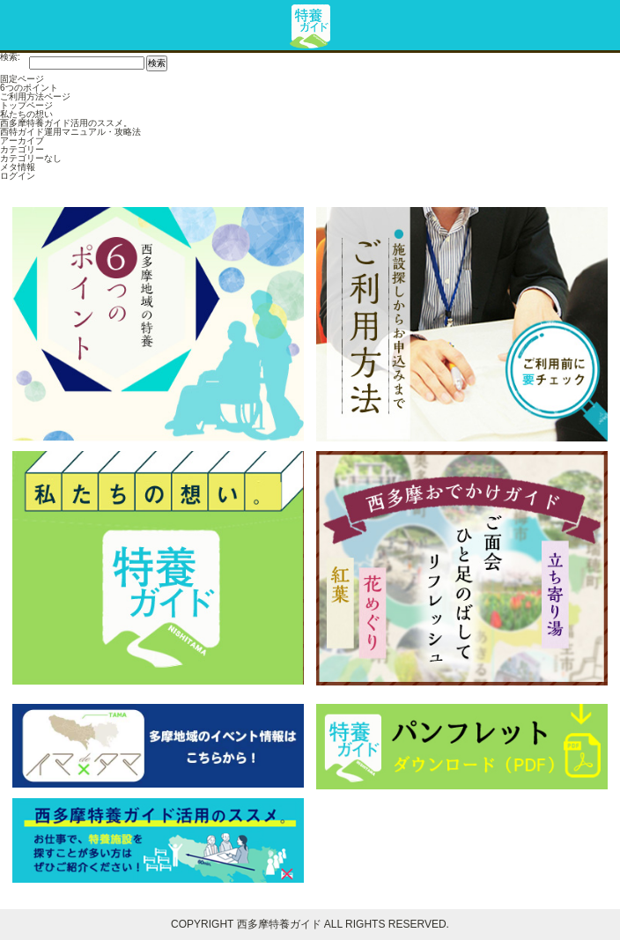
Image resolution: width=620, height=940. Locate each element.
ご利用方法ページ (35, 96)
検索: (10, 57)
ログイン (17, 176)
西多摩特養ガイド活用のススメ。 (66, 123)
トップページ (26, 105)
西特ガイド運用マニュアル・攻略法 (70, 132)
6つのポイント (29, 88)
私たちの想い (26, 114)
